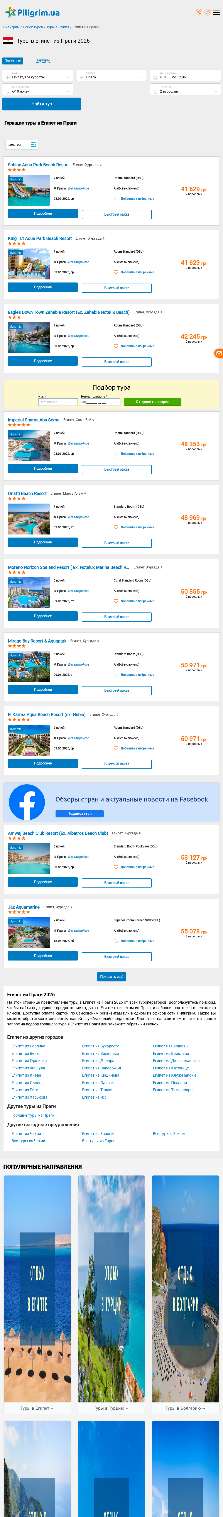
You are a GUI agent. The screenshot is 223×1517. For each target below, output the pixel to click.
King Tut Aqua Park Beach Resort (40, 224)
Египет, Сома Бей (78, 406)
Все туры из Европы (100, 1127)
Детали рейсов (78, 174)
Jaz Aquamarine (24, 893)
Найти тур (185, 90)
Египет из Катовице (171, 1054)
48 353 (194, 430)
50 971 (194, 651)
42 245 (194, 322)
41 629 (194, 175)
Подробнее (39, 199)
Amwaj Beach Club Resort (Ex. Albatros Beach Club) (58, 819)
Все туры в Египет (169, 1119)
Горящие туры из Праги (33, 1101)
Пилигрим (11, 27)
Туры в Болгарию (183, 1394)
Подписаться (80, 799)
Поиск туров (33, 27)
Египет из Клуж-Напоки (174, 1061)
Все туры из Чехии (28, 1127)
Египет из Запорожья (101, 1054)
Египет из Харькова (29, 1083)
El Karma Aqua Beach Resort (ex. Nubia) (47, 700)
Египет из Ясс (94, 1083)
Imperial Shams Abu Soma (33, 406)
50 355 (194, 577)
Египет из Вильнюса (100, 1039)
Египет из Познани (170, 1068)
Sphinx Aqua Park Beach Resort (38, 151)
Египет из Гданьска (29, 1046)
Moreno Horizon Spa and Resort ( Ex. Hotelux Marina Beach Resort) (73, 553)
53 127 (194, 843)
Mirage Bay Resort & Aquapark (37, 627)
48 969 (194, 503)
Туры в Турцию (109, 1394)
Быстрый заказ (105, 200)
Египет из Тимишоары (173, 1076)
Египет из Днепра (98, 1046)
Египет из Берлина (28, 1032)
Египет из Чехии (26, 1119)
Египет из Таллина (99, 1076)
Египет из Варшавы (171, 1032)
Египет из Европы (98, 1119)
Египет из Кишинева (100, 1061)
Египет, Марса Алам (68, 479)
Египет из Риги (25, 1076)
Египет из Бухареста (100, 1032)
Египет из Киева (26, 1061)
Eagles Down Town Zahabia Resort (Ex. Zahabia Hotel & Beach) (69, 298)
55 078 (194, 917)
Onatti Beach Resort (27, 479)
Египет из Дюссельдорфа (176, 1046)
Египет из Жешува (28, 1054)
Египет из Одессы (98, 1068)
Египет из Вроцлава (171, 1039)
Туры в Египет (57, 27)
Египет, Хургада (87, 151)
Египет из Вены (26, 1039)
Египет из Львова (28, 1068)
